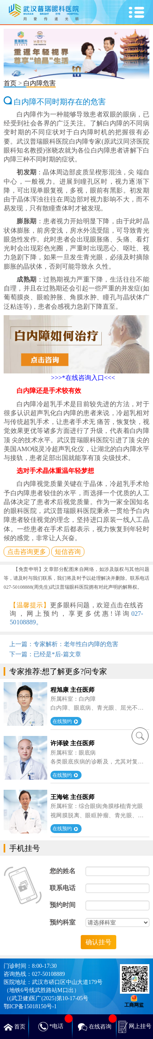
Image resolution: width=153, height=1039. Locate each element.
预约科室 (62, 922)
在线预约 (65, 721)
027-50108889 (48, 974)
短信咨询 (68, 551)
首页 (10, 83)
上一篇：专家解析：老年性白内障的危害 (63, 643)
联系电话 (62, 887)
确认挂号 (98, 942)
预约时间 (62, 904)
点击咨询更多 (26, 551)
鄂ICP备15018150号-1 (30, 1006)
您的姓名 (62, 870)
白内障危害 (39, 83)
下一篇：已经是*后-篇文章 (45, 654)
